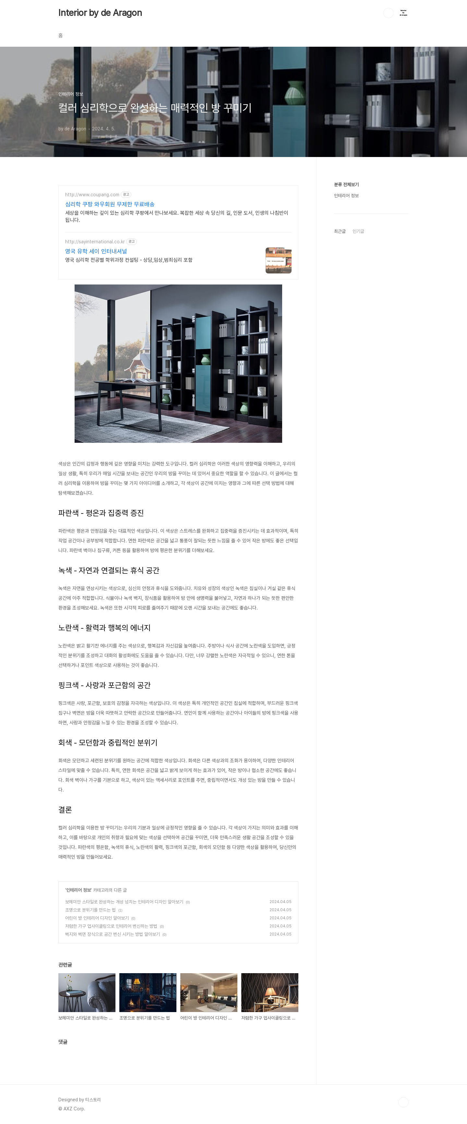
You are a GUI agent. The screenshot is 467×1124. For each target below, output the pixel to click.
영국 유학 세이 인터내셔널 (96, 251)
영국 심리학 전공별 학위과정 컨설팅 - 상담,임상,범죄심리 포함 (129, 260)
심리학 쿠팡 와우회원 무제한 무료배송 (110, 204)
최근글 (340, 231)
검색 (388, 13)
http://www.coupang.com (92, 194)
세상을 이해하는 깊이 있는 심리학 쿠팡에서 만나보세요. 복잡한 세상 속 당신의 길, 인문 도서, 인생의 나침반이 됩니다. (176, 216)
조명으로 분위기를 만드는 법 (90, 909)
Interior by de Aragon (100, 12)
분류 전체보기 (346, 184)
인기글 (358, 231)
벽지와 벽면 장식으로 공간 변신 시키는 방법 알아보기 (112, 934)
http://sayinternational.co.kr (95, 241)
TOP (403, 1102)
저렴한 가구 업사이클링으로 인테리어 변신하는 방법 (111, 926)
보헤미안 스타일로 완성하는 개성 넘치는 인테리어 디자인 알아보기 (124, 901)
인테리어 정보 (78, 890)
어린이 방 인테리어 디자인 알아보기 (97, 918)
